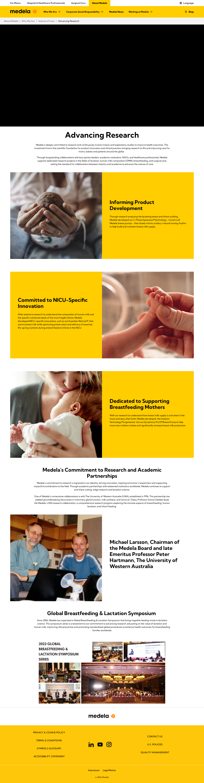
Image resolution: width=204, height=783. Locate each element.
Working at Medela (141, 12)
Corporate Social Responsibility (85, 12)
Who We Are (52, 12)
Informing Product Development (132, 205)
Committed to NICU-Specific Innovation (53, 303)
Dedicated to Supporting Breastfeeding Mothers (139, 404)
